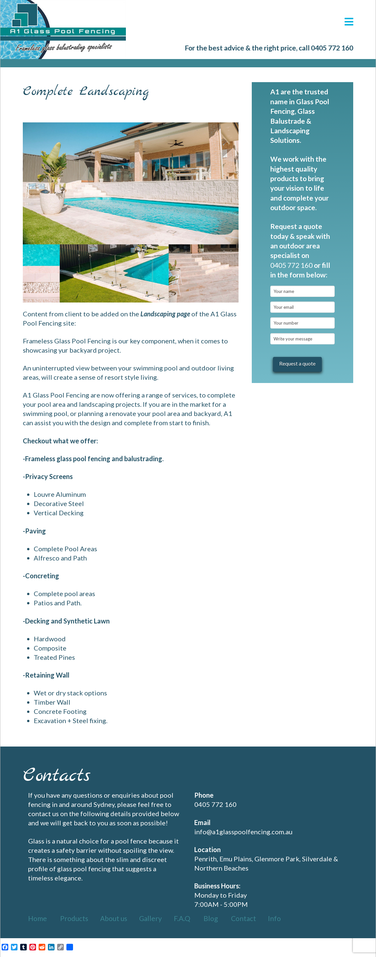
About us (113, 918)
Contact (243, 918)
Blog (211, 918)
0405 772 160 (332, 48)
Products (74, 918)
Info (274, 918)
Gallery (150, 918)
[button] (349, 21)
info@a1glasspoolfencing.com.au (243, 832)
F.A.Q (182, 918)
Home (37, 918)
